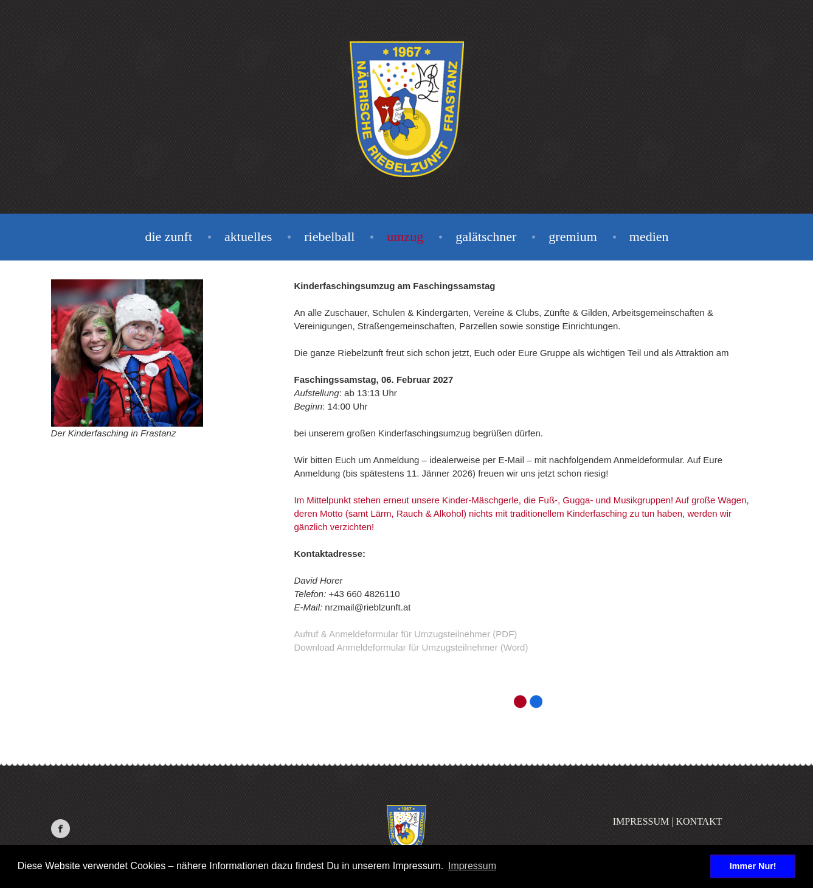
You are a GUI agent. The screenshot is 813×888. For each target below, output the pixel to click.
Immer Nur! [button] (753, 866)
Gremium (572, 236)
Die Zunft (168, 236)
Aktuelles (248, 236)
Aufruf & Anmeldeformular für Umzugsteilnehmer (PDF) (405, 634)
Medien (649, 236)
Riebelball (329, 236)
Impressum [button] (472, 866)
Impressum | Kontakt (667, 821)
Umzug (405, 236)
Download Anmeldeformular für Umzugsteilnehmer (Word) (411, 647)
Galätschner (485, 236)
